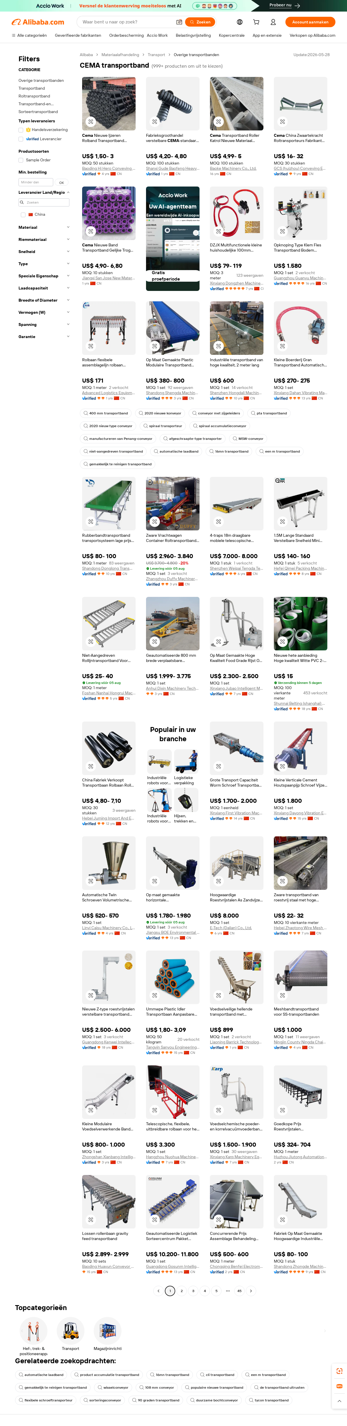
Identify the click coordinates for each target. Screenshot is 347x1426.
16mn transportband (228, 451)
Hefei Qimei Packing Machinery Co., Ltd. (300, 568)
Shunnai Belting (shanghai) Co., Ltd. (300, 703)
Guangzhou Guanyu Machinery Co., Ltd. (300, 278)
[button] (179, 22)
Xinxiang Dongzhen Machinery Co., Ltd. (236, 283)
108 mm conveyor (156, 1387)
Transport (156, 54)
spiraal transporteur (162, 426)
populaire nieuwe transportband (214, 1387)
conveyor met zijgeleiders (216, 413)
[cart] (257, 23)
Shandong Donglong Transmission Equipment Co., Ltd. (109, 568)
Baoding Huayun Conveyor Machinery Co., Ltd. (109, 1266)
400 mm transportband (106, 413)
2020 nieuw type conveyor (108, 426)
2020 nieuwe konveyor (160, 413)
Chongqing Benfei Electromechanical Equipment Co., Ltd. (236, 1266)
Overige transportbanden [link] (196, 54)
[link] (339, 1371)
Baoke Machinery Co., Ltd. (233, 168)
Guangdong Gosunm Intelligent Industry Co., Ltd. (173, 1266)
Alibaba (86, 54)
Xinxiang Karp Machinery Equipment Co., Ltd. (236, 1156)
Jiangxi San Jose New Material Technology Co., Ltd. (109, 278)
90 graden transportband (155, 1400)
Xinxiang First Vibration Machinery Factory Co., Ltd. (236, 813)
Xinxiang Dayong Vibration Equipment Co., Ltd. (300, 813)
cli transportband (217, 1374)
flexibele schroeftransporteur (46, 1400)
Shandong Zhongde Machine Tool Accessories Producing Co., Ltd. (300, 1266)
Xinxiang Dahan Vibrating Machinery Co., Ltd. (300, 392)
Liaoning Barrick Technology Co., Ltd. (236, 1042)
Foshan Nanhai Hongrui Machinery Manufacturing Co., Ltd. (109, 693)
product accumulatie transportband (106, 1374)
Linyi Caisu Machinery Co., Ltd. (109, 927)
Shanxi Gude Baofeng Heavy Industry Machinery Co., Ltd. (173, 168)
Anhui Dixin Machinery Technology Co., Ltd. (173, 688)
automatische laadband (176, 451)
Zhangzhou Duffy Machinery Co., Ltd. (173, 578)
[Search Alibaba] (127, 22)
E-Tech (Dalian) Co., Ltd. (231, 927)
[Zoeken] (200, 22)
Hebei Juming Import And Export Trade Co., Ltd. (109, 818)
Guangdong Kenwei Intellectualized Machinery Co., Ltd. (109, 1042)
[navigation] (44, 673)
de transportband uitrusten (279, 1387)
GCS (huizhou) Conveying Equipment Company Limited (300, 168)
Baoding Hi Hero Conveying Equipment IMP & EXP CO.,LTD (109, 168)
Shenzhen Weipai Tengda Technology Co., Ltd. (236, 568)
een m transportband (279, 451)
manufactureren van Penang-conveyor (118, 438)
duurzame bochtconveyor (214, 1400)
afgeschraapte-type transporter (192, 438)
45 (239, 1291)
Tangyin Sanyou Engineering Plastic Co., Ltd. (173, 1047)
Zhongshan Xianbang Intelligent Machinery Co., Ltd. (109, 1156)
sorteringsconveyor (102, 1400)
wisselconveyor (113, 1387)
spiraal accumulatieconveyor (219, 426)
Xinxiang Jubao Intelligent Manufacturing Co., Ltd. (236, 688)
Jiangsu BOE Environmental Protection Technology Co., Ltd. (173, 932)
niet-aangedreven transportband (113, 451)
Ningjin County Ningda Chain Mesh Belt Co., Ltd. (300, 1042)
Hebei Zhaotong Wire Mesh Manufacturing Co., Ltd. (300, 927)
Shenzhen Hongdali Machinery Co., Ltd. (236, 392)
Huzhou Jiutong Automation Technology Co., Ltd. (300, 1156)
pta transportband (269, 413)
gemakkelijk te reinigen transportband (118, 464)
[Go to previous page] (158, 1291)
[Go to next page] (251, 1291)
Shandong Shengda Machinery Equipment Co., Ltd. (173, 392)
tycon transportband (269, 1400)
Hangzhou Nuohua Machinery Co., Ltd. (173, 1156)
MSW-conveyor (248, 438)
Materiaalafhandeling (120, 54)
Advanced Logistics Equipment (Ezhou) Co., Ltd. (109, 392)
